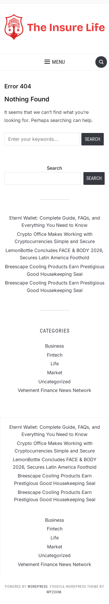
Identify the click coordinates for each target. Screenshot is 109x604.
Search (54, 168)
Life (55, 363)
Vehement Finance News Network (54, 390)
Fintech (54, 355)
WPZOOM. (54, 592)
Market (54, 372)
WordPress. (38, 587)
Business (54, 346)
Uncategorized (54, 381)
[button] (54, 62)
